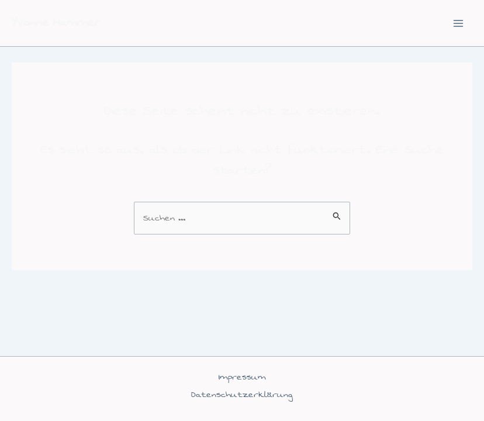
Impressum (242, 377)
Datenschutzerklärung (242, 394)
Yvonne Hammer (56, 22)
